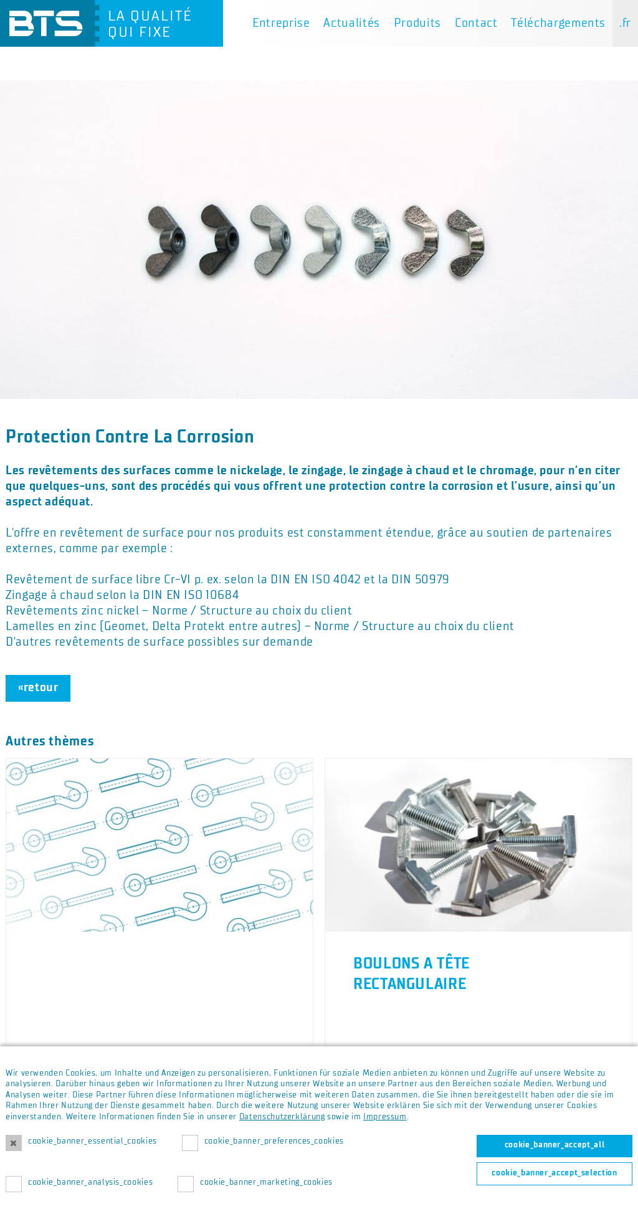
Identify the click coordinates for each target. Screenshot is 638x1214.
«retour (38, 687)
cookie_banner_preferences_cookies (274, 1141)
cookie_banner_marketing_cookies (266, 1182)
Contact (476, 23)
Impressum (385, 1116)
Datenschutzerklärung (282, 1116)
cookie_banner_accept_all (554, 1144)
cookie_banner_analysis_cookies (90, 1182)
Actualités (351, 23)
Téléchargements (558, 23)
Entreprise (281, 23)
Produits (417, 23)
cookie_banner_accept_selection (554, 1173)
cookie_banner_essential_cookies (92, 1141)
